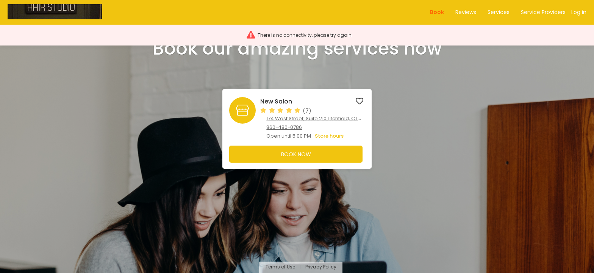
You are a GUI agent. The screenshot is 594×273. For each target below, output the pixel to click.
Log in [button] (578, 12)
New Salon (276, 101)
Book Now (296, 154)
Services (499, 12)
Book (437, 12)
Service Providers (543, 12)
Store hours (329, 136)
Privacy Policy (320, 267)
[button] (58, 12)
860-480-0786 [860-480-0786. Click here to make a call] (284, 127)
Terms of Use (280, 267)
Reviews (465, 12)
